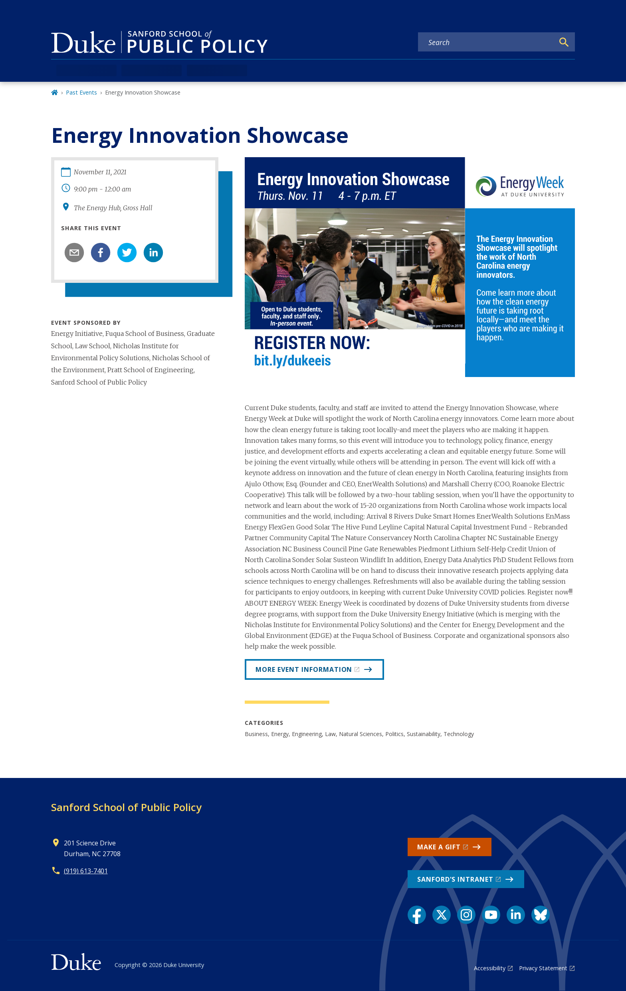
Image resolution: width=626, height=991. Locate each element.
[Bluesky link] (540, 915)
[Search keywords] (486, 42)
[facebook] (101, 253)
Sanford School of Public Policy (126, 807)
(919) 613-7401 (86, 871)
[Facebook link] (417, 915)
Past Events (81, 92)
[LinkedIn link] (516, 915)
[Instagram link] (466, 915)
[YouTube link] (491, 915)
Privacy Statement (543, 968)
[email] (74, 253)
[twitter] (127, 253)
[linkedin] (153, 253)
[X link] (441, 915)
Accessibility (489, 968)
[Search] (564, 42)
